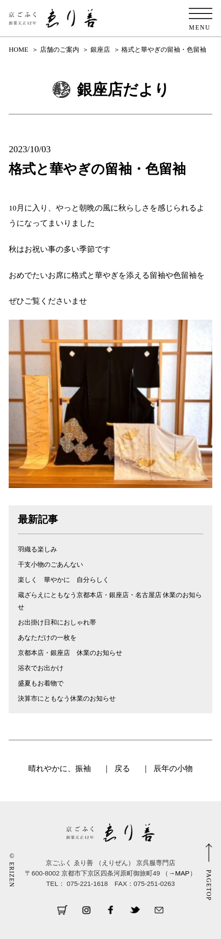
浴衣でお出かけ (41, 668)
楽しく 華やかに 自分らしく (63, 579)
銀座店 (100, 49)
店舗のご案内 (59, 49)
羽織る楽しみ (37, 549)
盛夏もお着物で (41, 683)
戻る (122, 768)
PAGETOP (208, 885)
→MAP (178, 873)
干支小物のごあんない (50, 564)
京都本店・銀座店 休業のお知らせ (70, 652)
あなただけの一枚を (47, 637)
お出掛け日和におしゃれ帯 (57, 622)
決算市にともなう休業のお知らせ (67, 698)
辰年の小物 (173, 768)
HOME (18, 49)
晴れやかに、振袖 (59, 768)
